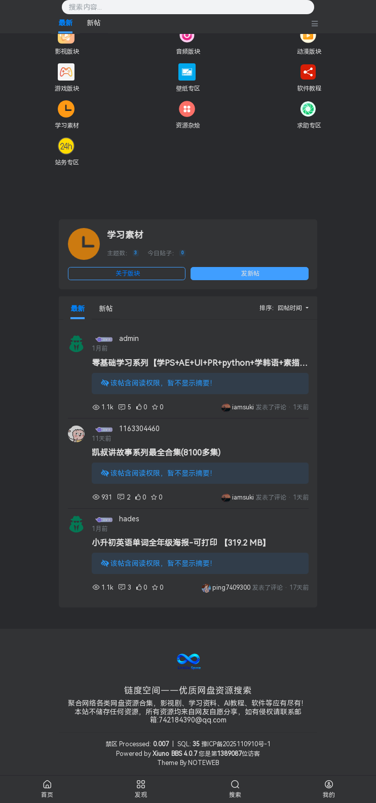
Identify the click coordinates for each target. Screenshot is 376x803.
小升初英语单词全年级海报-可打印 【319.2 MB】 (181, 543)
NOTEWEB (203, 763)
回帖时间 (291, 308)
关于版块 (128, 273)
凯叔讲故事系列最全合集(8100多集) (156, 452)
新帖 (94, 23)
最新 (65, 23)
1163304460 (139, 429)
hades (129, 519)
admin (129, 338)
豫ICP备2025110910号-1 (236, 744)
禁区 (111, 744)
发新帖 (250, 273)
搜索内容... (85, 7)
